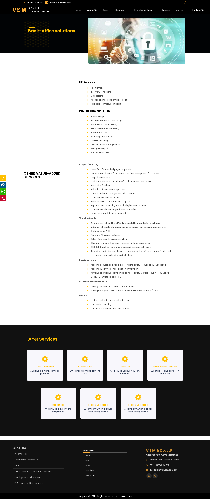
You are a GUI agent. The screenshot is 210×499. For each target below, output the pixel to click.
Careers (165, 9)
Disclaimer (94, 468)
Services (120, 9)
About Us (92, 9)
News (93, 464)
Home (78, 9)
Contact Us (198, 9)
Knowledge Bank (144, 9)
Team (106, 9)
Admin (180, 9)
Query (93, 461)
